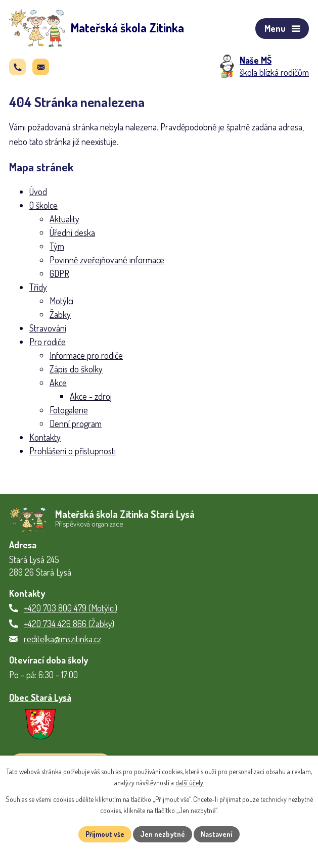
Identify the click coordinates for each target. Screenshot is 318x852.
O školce (43, 205)
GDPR (59, 273)
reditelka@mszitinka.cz (62, 638)
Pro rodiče (47, 341)
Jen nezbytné (162, 834)
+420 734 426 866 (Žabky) (69, 623)
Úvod (38, 191)
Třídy (38, 287)
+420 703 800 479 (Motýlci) (70, 607)
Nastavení (217, 834)
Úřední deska (72, 232)
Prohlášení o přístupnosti (72, 450)
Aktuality (64, 218)
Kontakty (45, 437)
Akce (58, 382)
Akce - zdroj (91, 396)
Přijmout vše (104, 834)
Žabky (60, 314)
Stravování (47, 328)
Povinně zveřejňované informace (107, 259)
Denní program (76, 423)
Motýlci (61, 300)
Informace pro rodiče (86, 355)
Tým (57, 246)
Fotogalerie (69, 409)
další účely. (189, 783)
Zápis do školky (76, 368)
